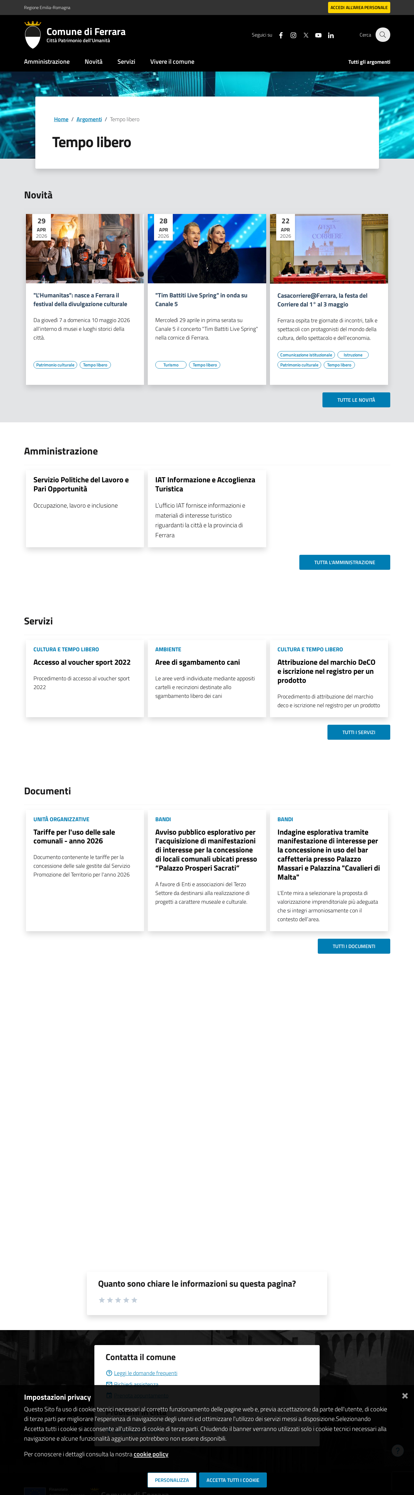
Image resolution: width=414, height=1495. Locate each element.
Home (61, 119)
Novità (93, 61)
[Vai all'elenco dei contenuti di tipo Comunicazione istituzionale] (306, 355)
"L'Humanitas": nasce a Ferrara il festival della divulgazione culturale (80, 299)
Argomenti (89, 119)
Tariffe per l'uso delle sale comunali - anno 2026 (74, 836)
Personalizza (172, 1480)
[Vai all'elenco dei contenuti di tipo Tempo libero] (95, 365)
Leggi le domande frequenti (141, 1373)
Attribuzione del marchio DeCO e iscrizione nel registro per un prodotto (326, 671)
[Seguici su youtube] (315, 34)
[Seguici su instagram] (290, 34)
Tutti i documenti (354, 946)
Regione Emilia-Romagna (47, 7)
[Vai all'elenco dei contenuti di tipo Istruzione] (353, 355)
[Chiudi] (405, 1394)
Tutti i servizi (358, 732)
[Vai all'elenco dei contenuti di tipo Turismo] (171, 365)
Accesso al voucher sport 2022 (82, 662)
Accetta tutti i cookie (233, 1480)
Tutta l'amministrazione (344, 562)
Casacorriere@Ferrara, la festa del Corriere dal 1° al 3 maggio (322, 300)
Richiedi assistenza (132, 1384)
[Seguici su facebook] (277, 34)
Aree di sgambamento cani (197, 662)
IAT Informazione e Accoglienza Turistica (205, 484)
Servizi (126, 61)
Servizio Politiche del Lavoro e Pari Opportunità (81, 484)
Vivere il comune (172, 61)
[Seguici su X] (302, 34)
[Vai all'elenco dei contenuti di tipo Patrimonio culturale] (55, 365)
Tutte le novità (356, 400)
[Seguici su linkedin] (327, 34)
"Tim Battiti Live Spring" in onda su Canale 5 (201, 299)
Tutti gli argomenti (369, 62)
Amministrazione (47, 61)
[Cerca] (382, 34)
